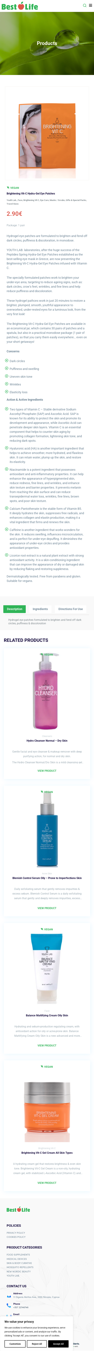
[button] (84, 5)
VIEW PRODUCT (47, 770)
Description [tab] (14, 609)
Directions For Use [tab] (70, 609)
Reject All (37, 1344)
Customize (15, 1344)
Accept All (58, 1344)
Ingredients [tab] (40, 609)
